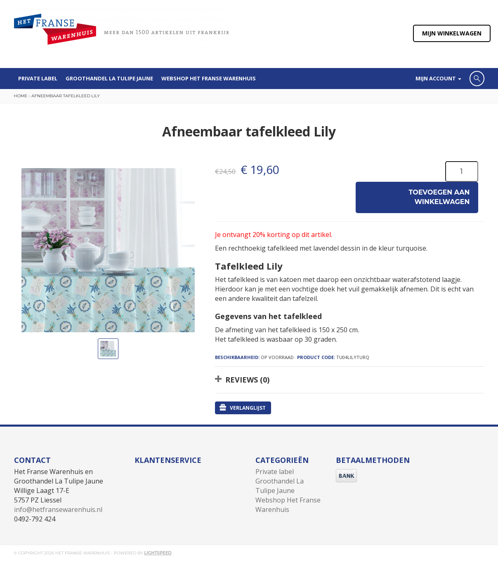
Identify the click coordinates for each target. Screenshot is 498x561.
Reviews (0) (247, 380)
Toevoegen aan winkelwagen (439, 197)
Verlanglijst (242, 407)
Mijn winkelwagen (451, 33)
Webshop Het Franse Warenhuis (208, 78)
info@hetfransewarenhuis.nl (58, 509)
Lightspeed (158, 553)
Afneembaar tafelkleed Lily (65, 96)
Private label (37, 78)
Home (21, 96)
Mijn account (438, 78)
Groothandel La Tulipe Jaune (109, 78)
